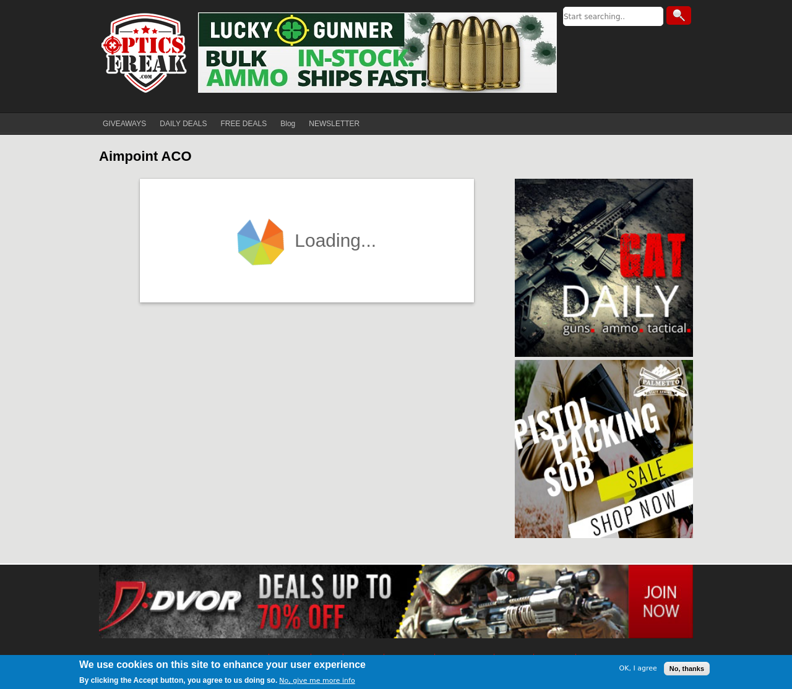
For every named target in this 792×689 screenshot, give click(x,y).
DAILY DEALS (183, 123)
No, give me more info (317, 681)
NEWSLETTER (334, 123)
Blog (287, 123)
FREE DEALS (244, 123)
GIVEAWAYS (124, 123)
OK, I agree (638, 668)
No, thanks (686, 668)
